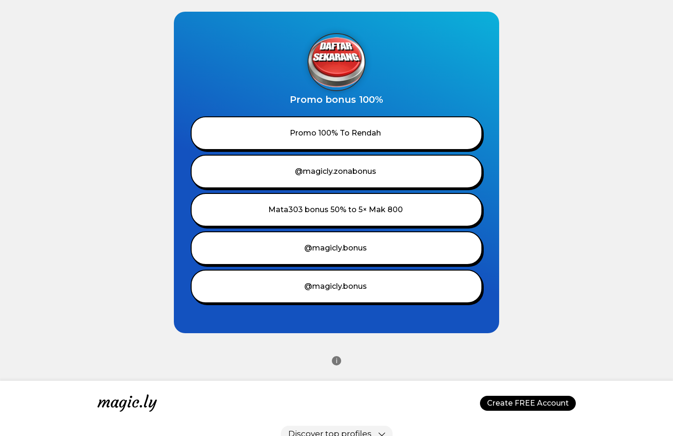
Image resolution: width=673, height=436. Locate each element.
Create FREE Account (528, 403)
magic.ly (127, 402)
